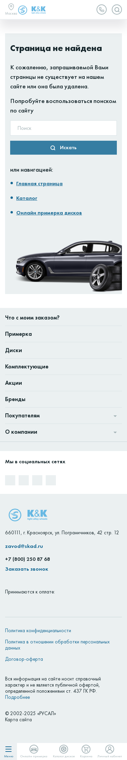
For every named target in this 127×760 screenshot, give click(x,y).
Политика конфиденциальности (38, 630)
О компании (21, 431)
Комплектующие (26, 366)
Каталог (26, 198)
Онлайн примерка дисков (49, 212)
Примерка (18, 334)
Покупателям (22, 415)
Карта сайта (18, 719)
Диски (13, 350)
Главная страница (39, 183)
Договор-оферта (24, 659)
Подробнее (17, 697)
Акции (13, 382)
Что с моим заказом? (32, 317)
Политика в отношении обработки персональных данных (57, 645)
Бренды (15, 399)
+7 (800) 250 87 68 (27, 559)
